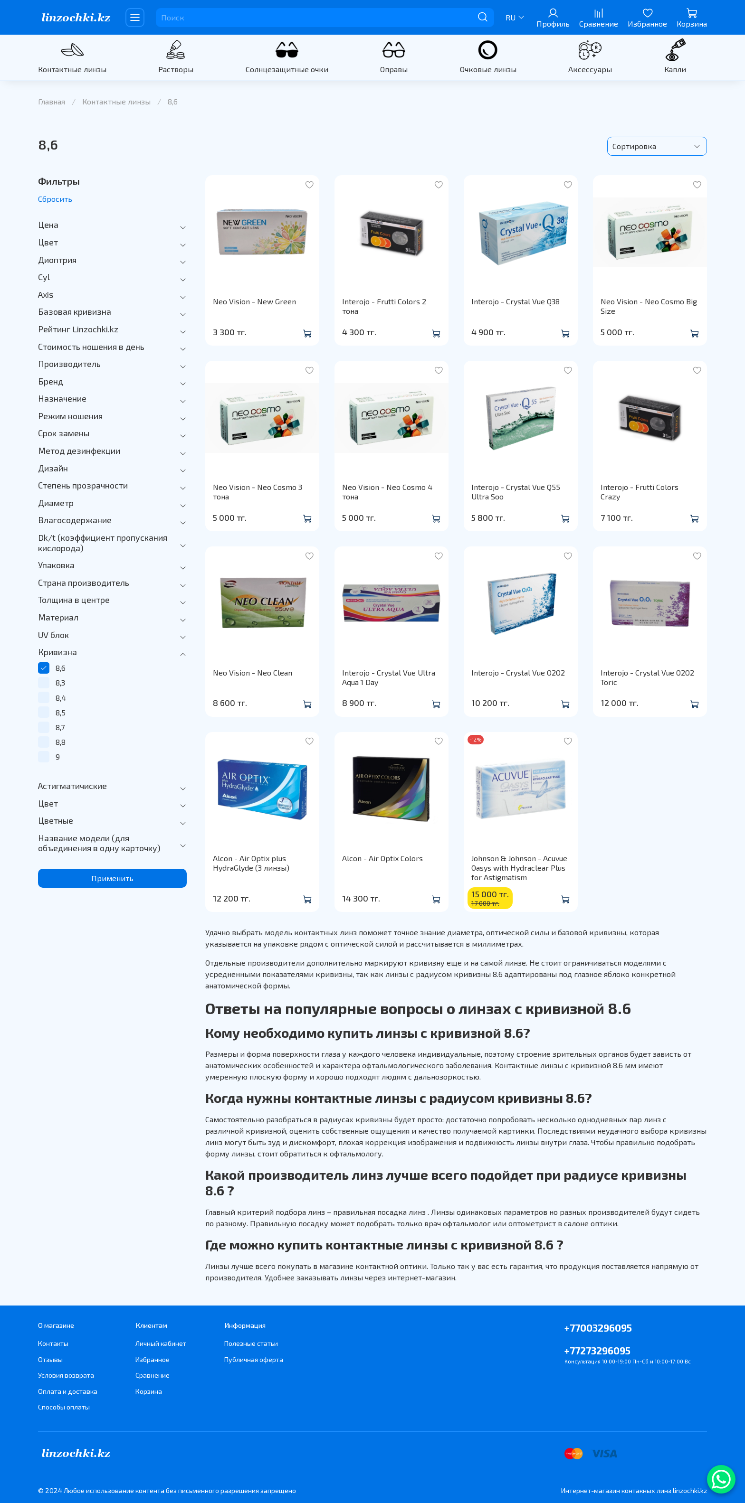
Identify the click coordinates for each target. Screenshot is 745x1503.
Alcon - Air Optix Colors (382, 858)
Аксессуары (590, 69)
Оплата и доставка (67, 1391)
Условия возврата (66, 1375)
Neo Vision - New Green (254, 301)
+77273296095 (597, 1350)
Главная (51, 101)
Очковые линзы (488, 69)
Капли (675, 69)
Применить (112, 878)
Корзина (148, 1391)
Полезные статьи (251, 1343)
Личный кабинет (160, 1343)
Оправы (394, 69)
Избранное (152, 1359)
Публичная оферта (253, 1359)
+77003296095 (598, 1328)
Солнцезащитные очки (287, 69)
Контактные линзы (72, 69)
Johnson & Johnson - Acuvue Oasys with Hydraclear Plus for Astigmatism (519, 868)
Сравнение (152, 1375)
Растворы (175, 69)
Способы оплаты (64, 1407)
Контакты (53, 1343)
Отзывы (50, 1359)
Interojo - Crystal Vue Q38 (515, 301)
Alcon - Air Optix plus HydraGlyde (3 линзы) (251, 863)
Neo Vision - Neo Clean (252, 672)
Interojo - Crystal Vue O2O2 (518, 672)
